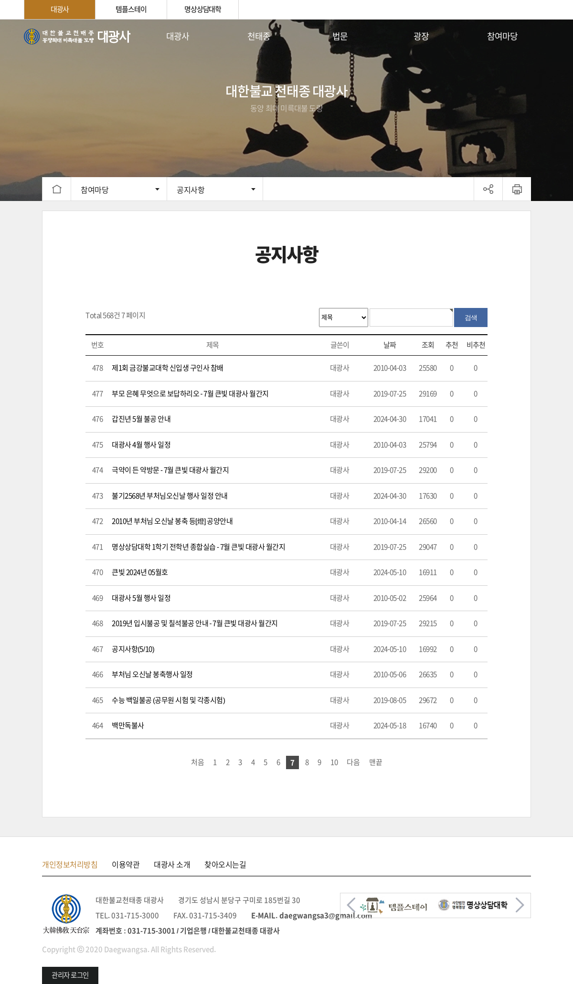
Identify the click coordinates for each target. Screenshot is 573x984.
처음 (197, 762)
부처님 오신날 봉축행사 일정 (152, 674)
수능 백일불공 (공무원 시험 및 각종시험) (168, 700)
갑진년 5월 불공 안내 (141, 419)
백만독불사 (128, 725)
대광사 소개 (172, 864)
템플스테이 (131, 9)
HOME (56, 189)
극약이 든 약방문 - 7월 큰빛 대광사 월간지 (170, 470)
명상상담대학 (202, 9)
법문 (340, 36)
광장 (421, 36)
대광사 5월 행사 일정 (141, 598)
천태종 (258, 36)
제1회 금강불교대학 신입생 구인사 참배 (167, 367)
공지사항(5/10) (133, 649)
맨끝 (375, 762)
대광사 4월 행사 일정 (141, 444)
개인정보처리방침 (69, 864)
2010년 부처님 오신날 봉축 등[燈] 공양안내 (172, 521)
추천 (452, 345)
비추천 (476, 345)
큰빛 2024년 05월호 (140, 572)
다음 (353, 762)
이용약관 (125, 864)
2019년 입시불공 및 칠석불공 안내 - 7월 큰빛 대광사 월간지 (195, 623)
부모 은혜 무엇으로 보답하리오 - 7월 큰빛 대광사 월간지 (190, 393)
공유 (488, 189)
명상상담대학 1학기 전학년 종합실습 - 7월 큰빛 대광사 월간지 (199, 546)
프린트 (517, 189)
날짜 (389, 345)
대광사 (60, 9)
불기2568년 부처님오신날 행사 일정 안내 (170, 495)
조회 (428, 345)
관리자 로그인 (70, 975)
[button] (351, 905)
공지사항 (190, 190)
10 (334, 762)
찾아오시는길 (225, 864)
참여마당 (502, 36)
